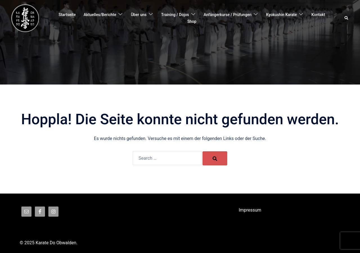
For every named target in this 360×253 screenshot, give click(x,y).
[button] (347, 18)
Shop (191, 21)
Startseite (67, 14)
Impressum (250, 210)
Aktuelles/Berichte (100, 14)
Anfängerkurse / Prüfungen (227, 14)
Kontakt (318, 14)
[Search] (214, 158)
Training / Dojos (175, 14)
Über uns (139, 14)
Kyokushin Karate (281, 14)
